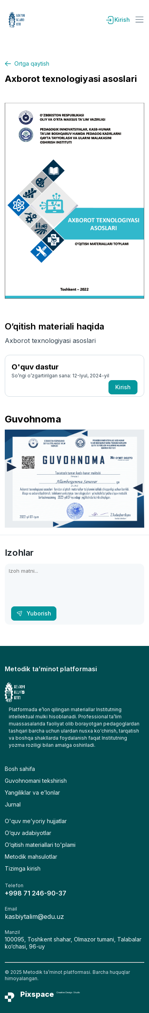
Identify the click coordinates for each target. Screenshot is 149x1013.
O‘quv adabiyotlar (28, 832)
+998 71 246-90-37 (35, 893)
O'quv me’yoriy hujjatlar (36, 821)
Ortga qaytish (27, 63)
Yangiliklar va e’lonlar (32, 792)
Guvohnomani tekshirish (36, 780)
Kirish (117, 20)
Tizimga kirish (23, 868)
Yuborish (33, 613)
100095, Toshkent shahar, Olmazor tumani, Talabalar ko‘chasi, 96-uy (73, 943)
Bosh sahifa (20, 768)
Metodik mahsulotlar (31, 856)
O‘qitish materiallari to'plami (40, 844)
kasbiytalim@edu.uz (34, 916)
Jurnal (13, 804)
